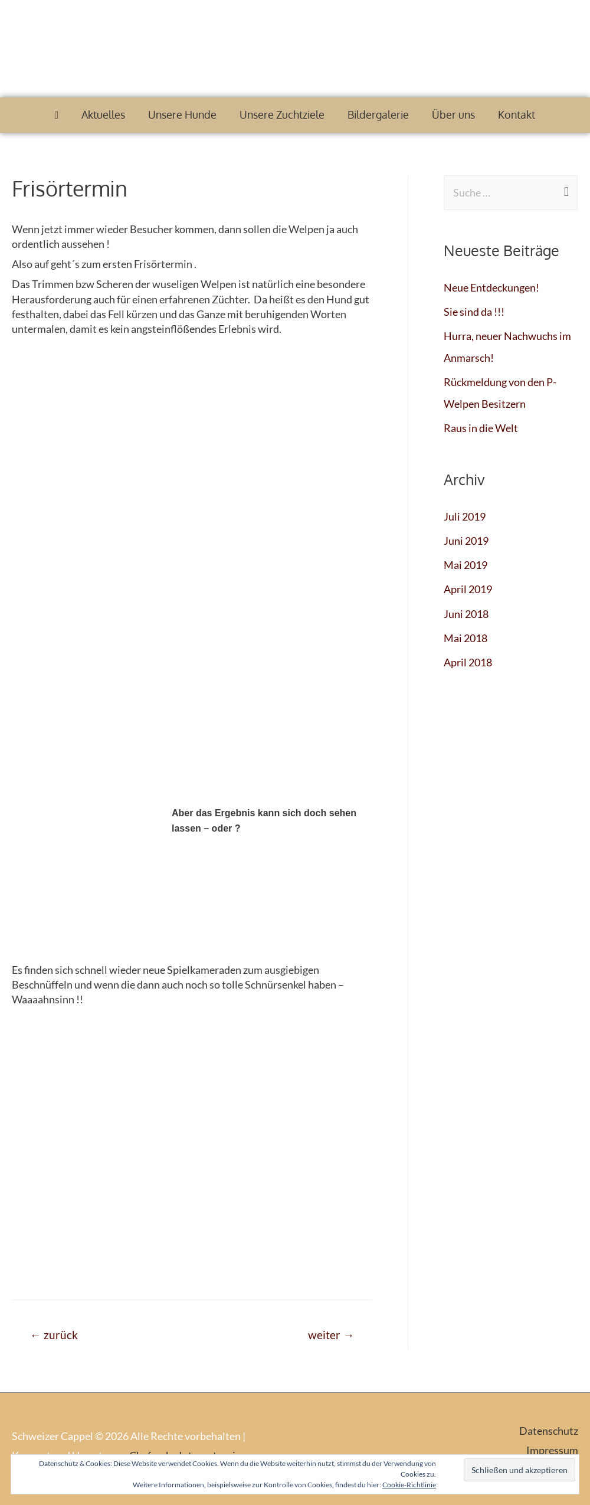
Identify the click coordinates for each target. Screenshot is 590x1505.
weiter (331, 1335)
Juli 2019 (465, 513)
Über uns (453, 114)
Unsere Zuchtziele (282, 114)
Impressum (552, 1450)
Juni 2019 (466, 537)
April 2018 (468, 656)
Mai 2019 (465, 561)
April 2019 (468, 584)
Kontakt (516, 114)
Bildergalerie (378, 114)
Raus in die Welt (481, 425)
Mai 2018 (465, 632)
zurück (54, 1335)
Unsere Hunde (182, 114)
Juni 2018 (466, 609)
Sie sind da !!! (474, 311)
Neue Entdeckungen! (491, 287)
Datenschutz (548, 1430)
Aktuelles (103, 114)
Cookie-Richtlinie (409, 1484)
